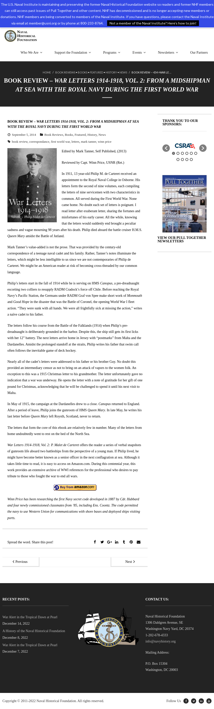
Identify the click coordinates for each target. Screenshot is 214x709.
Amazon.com (80, 463)
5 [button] (191, 153)
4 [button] (186, 153)
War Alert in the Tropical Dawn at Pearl (29, 617)
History (111, 72)
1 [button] (173, 153)
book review (20, 141)
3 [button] (182, 153)
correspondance (39, 141)
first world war (60, 141)
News (123, 72)
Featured (96, 72)
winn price (104, 141)
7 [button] (177, 159)
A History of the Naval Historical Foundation (33, 631)
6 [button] (195, 153)
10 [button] (191, 159)
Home (47, 72)
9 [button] (186, 159)
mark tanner (88, 141)
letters (75, 141)
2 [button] (177, 153)
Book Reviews (65, 72)
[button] (166, 148)
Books (82, 72)
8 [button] (182, 159)
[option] (184, 145)
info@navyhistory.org (160, 641)
